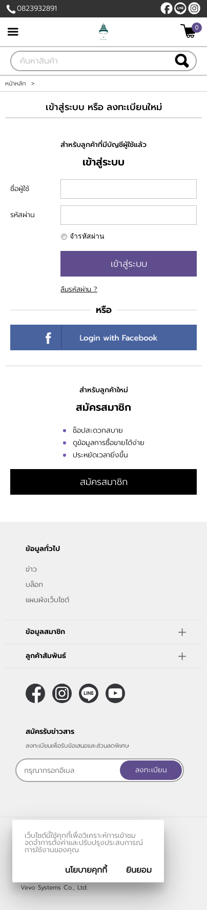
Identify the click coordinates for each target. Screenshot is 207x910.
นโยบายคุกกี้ (86, 870)
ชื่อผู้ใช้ (19, 188)
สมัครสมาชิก (104, 482)
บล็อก (34, 584)
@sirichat (180, 8)
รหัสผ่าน (22, 214)
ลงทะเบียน (151, 770)
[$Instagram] (194, 8)
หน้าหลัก (15, 83)
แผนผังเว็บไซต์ (47, 600)
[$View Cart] (189, 31)
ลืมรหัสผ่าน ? (78, 289)
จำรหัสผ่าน (87, 236)
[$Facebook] (166, 8)
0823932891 (37, 8)
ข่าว (31, 569)
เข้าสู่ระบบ (129, 264)
